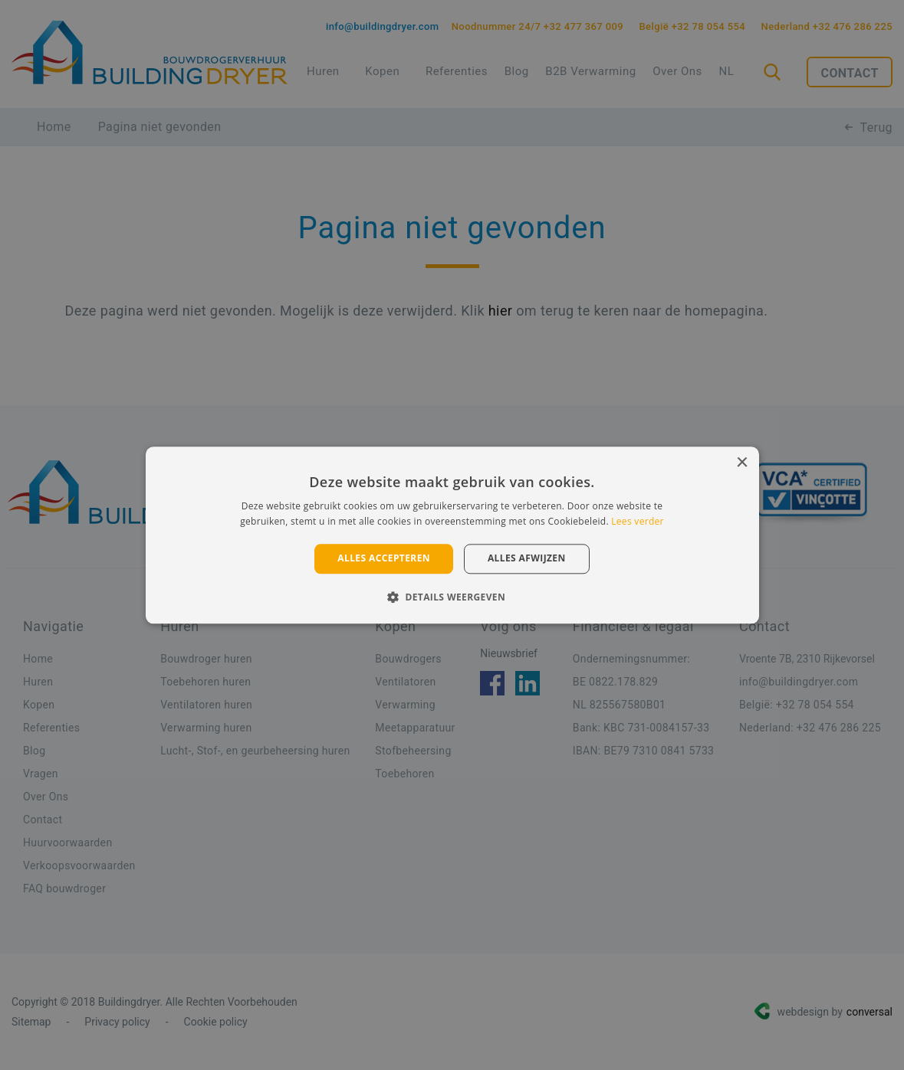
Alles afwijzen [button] (527, 558)
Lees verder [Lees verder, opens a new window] (637, 521)
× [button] (742, 463)
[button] (452, 596)
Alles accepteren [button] (383, 558)
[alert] (452, 535)
